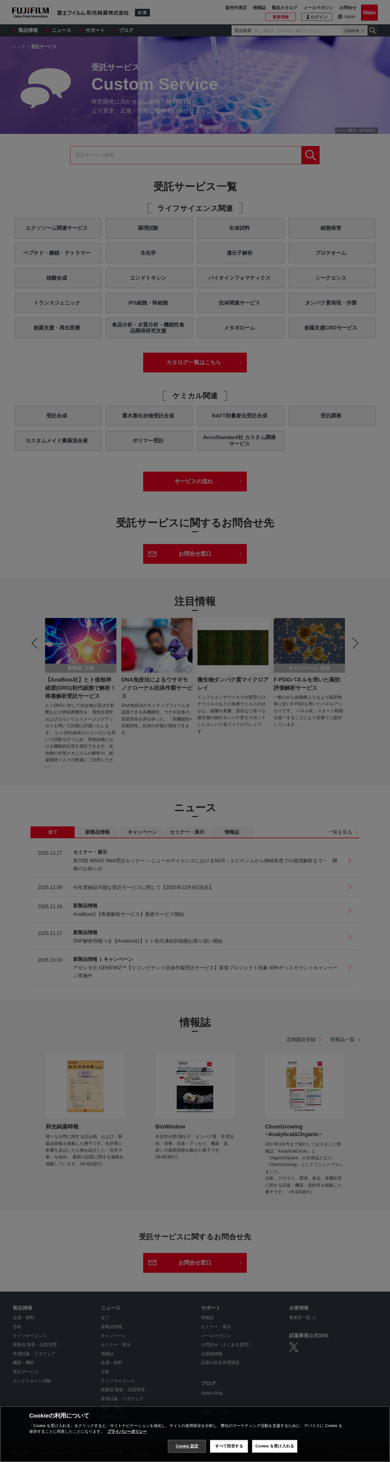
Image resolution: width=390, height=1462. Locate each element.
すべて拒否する (229, 1446)
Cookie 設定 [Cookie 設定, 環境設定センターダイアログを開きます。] (187, 1446)
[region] (195, 1434)
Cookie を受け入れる (274, 1446)
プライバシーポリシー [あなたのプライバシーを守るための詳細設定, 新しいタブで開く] (127, 1431)
